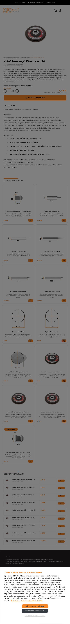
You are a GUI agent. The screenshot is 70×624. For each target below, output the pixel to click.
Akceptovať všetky (35, 606)
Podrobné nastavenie (34, 611)
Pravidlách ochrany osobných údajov (26, 600)
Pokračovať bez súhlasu (35, 616)
